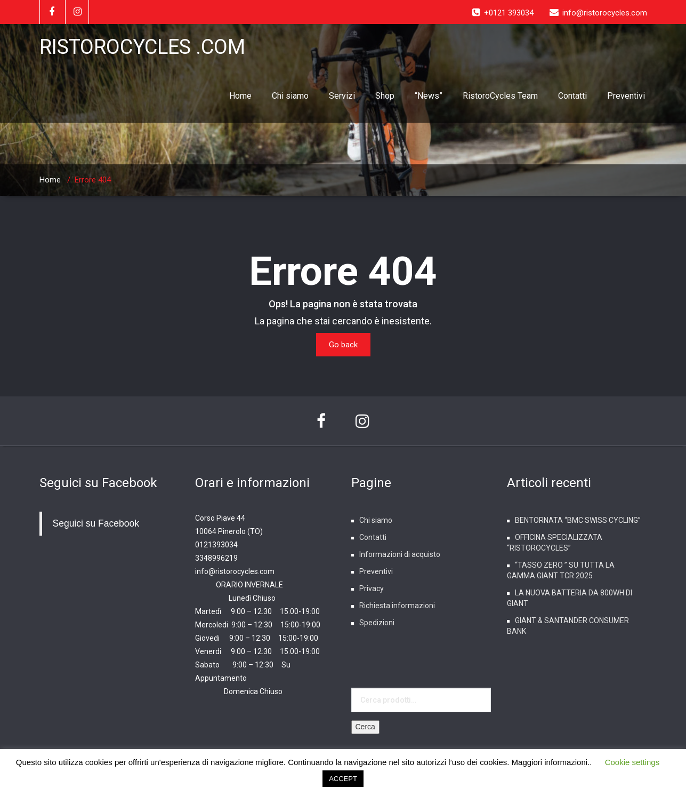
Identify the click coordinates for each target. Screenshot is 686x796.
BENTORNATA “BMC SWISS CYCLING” (578, 520)
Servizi (342, 96)
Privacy (371, 588)
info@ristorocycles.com (235, 571)
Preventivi (626, 96)
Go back (343, 344)
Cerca (365, 726)
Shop (384, 96)
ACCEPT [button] (343, 779)
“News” (428, 96)
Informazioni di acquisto (399, 554)
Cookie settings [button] (632, 762)
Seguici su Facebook (98, 482)
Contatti (572, 96)
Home (240, 96)
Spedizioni (376, 622)
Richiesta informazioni (397, 605)
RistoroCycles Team (500, 96)
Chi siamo (290, 96)
